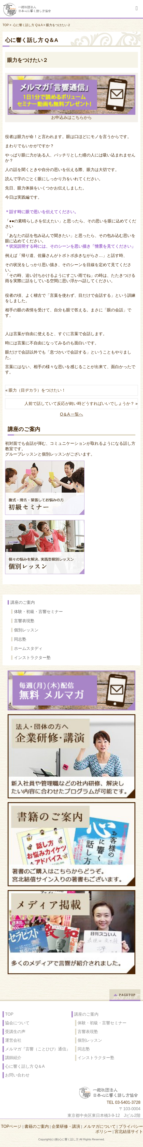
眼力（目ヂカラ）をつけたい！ (37, 390)
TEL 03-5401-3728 (123, 1102)
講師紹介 (13, 1057)
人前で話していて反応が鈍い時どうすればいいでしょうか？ (79, 403)
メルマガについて (99, 1126)
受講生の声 (15, 1031)
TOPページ (11, 1126)
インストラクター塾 (32, 657)
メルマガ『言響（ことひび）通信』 (37, 1049)
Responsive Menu (136, 8)
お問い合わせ (17, 1075)
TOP (6, 25)
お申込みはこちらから (71, 97)
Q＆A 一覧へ (71, 414)
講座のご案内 (22, 602)
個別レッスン (26, 630)
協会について (17, 1023)
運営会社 (13, 1040)
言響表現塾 (24, 621)
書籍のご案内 (36, 1126)
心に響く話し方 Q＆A (27, 25)
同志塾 (20, 639)
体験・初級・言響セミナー (38, 611)
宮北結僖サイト (129, 1131)
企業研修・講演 (66, 1126)
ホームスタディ (28, 648)
